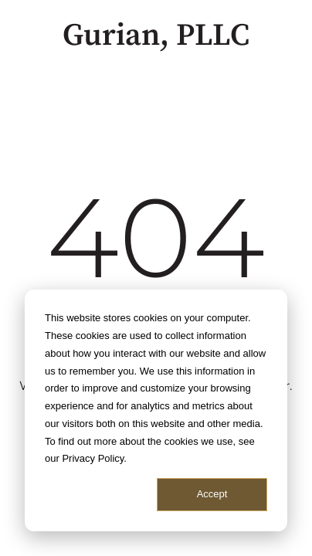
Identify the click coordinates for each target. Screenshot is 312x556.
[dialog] (156, 410)
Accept (212, 494)
